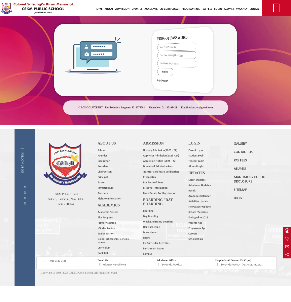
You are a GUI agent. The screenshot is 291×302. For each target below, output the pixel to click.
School (101, 157)
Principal (103, 184)
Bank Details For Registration (159, 200)
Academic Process (108, 219)
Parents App (195, 230)
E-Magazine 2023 (198, 225)
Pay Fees (207, 9)
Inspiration (104, 168)
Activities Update (198, 208)
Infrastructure (106, 195)
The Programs (106, 225)
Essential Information (155, 195)
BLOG (238, 205)
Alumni (229, 9)
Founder (102, 163)
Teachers (103, 200)
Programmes (191, 9)
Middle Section (106, 235)
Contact (255, 9)
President (103, 173)
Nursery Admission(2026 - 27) (160, 157)
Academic (151, 9)
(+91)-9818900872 (172, 272)
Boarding (148, 218)
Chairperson (105, 179)
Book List (103, 260)
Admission (122, 9)
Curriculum (104, 255)
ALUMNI (240, 176)
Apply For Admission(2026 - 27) (161, 163)
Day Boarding (150, 223)
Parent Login (195, 157)
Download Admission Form (158, 173)
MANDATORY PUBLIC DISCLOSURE (249, 186)
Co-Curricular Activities (156, 250)
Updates (136, 9)
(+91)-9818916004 (231, 272)
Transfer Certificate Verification (161, 179)
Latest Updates (196, 187)
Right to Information (109, 206)
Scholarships (195, 246)
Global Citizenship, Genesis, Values (113, 248)
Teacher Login (196, 168)
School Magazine (198, 219)
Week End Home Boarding (158, 229)
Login (218, 9)
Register (171, 80)
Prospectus (149, 184)
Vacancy (242, 9)
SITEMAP (240, 197)
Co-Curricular (169, 9)
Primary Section (107, 230)
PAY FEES (240, 168)
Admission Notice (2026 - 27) (159, 168)
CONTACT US (243, 159)
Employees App (197, 235)
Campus (147, 261)
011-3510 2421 (58, 268)
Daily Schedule (151, 234)
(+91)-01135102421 (252, 272)
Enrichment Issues (153, 256)
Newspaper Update (199, 214)
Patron (101, 190)
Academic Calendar (199, 203)
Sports (146, 245)
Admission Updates (199, 192)
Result (192, 198)
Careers (192, 241)
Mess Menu (150, 240)
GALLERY (240, 151)
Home (98, 9)
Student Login (196, 163)
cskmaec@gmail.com (114, 272)
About (108, 9)
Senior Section (106, 241)
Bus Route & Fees (153, 190)
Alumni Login (195, 173)
